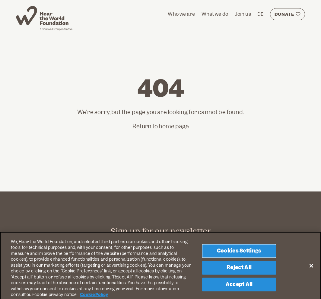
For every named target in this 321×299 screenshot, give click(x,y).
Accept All (239, 285)
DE (260, 14)
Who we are (181, 14)
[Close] (311, 267)
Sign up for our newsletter (160, 231)
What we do (215, 14)
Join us (243, 14)
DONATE (284, 14)
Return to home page (160, 126)
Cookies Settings (239, 252)
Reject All (239, 268)
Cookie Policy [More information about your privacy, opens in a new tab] (94, 296)
